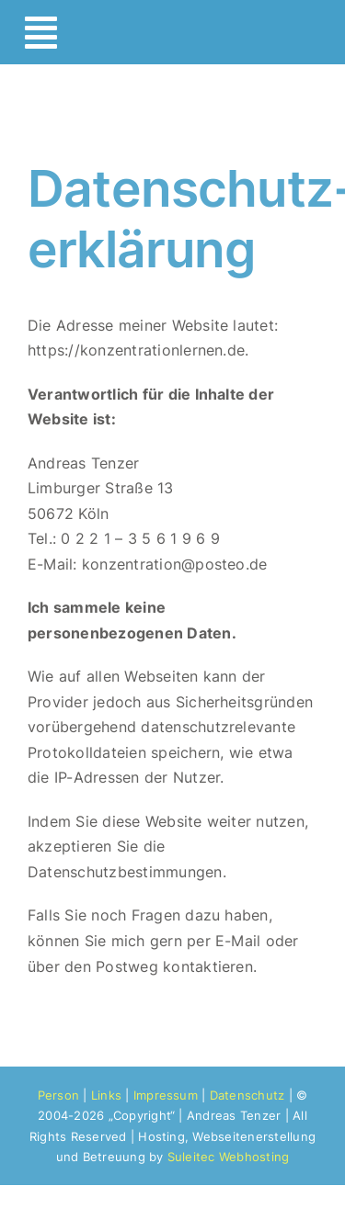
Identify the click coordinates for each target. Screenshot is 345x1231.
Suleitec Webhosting (228, 1156)
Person (58, 1095)
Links (106, 1095)
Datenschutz (247, 1095)
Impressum (165, 1095)
